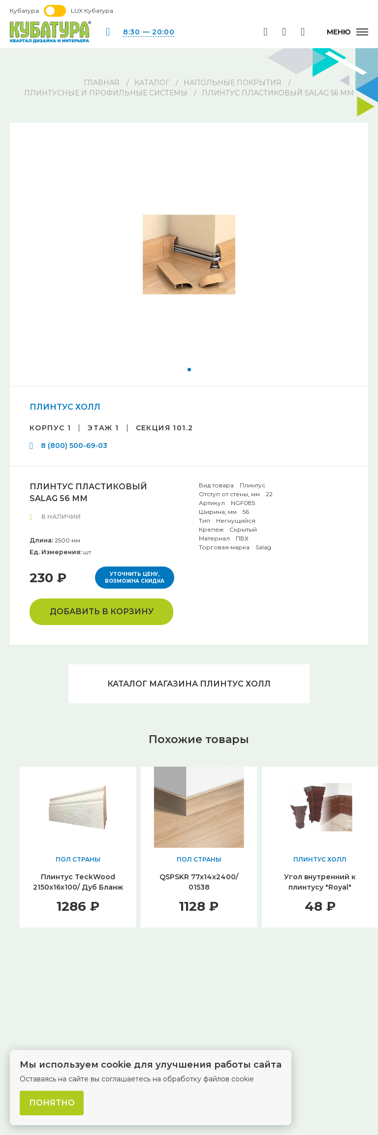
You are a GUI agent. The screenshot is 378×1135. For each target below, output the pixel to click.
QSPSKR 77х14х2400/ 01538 (198, 882)
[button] (189, 369)
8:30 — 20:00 (148, 32)
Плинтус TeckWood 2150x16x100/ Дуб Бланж (78, 882)
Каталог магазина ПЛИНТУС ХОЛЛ (189, 683)
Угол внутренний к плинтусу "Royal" (320, 882)
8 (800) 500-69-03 (74, 445)
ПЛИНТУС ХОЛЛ (65, 407)
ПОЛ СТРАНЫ (78, 860)
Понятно (52, 1102)
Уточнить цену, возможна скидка (134, 577)
